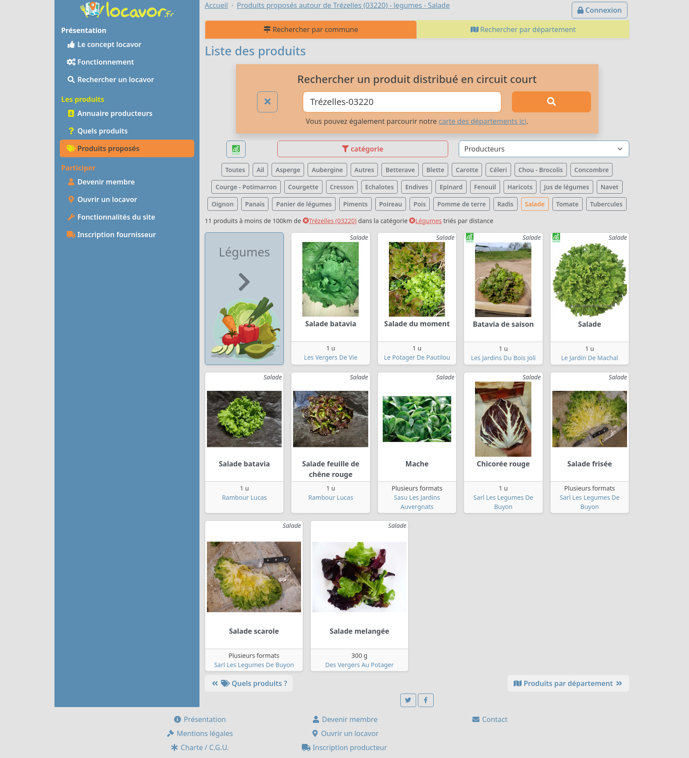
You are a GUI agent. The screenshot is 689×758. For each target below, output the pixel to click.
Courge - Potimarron (245, 187)
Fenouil (485, 187)
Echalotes (379, 187)
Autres (364, 170)
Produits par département (568, 683)
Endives (416, 187)
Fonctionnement (100, 62)
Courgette (303, 187)
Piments (355, 204)
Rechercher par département (523, 29)
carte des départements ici (482, 121)
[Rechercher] (551, 101)
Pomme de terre (461, 204)
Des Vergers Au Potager (359, 665)
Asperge (288, 170)
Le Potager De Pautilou (417, 357)
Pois (419, 204)
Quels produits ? (248, 683)
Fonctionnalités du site (111, 217)
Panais (255, 204)
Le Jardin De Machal (589, 358)
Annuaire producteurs (109, 113)
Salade (535, 204)
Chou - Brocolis (541, 170)
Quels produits (97, 131)
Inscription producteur (344, 747)
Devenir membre (101, 182)
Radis (505, 204)
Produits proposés (103, 148)
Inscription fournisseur (111, 234)
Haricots (520, 187)
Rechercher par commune (311, 29)
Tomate (567, 204)
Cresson (342, 187)
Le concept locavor (104, 44)
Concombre (591, 170)
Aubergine (327, 170)
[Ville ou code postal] (402, 101)
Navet (610, 187)
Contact (489, 719)
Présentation (199, 719)
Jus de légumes (566, 187)
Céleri (498, 170)
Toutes (235, 170)
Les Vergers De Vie (331, 357)
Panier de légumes (304, 204)
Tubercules (606, 204)
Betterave (400, 170)
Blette (435, 170)
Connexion (599, 10)
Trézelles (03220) (330, 221)
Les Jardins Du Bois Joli (503, 358)
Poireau (390, 204)
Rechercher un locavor (110, 79)
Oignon (222, 204)
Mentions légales (199, 733)
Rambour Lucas (244, 497)
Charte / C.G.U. (199, 747)
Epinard (450, 187)
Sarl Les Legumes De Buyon (254, 665)
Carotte (467, 170)
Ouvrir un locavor (102, 199)
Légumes (425, 221)
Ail (260, 170)
